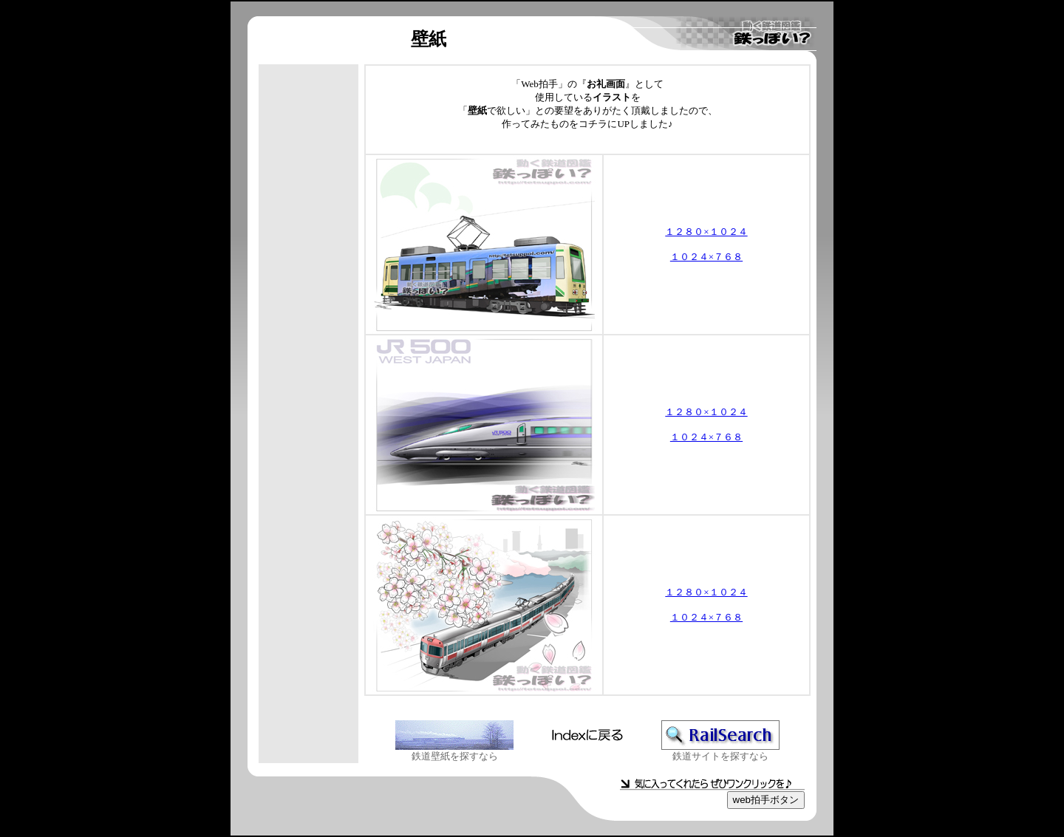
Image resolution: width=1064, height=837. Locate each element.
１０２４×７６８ (706, 256)
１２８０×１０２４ (706, 231)
